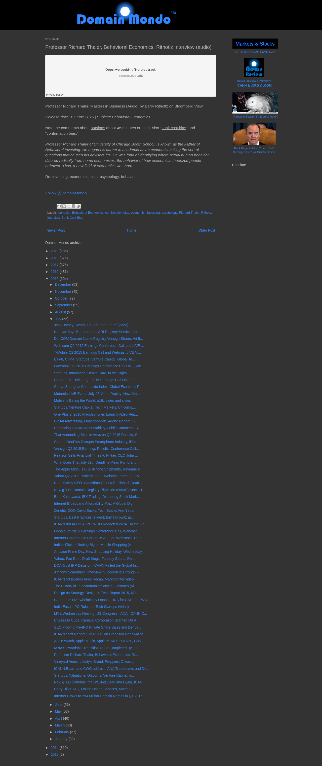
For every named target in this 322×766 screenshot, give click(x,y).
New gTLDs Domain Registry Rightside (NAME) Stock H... (99, 490)
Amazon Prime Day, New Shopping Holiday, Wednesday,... (100, 552)
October (61, 298)
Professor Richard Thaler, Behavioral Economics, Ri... (96, 655)
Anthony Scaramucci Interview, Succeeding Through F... (97, 572)
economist (138, 212)
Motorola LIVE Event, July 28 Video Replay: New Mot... (97, 394)
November (63, 291)
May (58, 711)
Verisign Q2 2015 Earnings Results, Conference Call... (96, 449)
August (61, 312)
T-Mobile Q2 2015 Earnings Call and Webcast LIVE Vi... (97, 352)
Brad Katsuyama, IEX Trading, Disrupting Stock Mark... (97, 497)
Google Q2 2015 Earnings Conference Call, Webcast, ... (98, 531)
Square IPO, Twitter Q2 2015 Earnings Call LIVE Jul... (96, 380)
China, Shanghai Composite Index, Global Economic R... (98, 387)
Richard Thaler (189, 212)
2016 (55, 272)
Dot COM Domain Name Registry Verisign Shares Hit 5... (98, 339)
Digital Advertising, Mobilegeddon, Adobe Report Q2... (96, 421)
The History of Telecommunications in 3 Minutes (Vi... (95, 586)
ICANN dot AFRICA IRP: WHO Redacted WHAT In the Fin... (100, 524)
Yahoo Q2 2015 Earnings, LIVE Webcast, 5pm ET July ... (98, 476)
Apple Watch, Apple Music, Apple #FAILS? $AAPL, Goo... (99, 641)
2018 (55, 258)
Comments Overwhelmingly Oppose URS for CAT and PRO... (102, 600)
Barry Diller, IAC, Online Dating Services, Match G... (94, 689)
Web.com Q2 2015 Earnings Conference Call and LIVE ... (99, 346)
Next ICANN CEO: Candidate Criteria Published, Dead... (98, 483)
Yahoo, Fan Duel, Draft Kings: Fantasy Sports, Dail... (95, 559)
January (61, 739)
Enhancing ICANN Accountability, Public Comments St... (98, 428)
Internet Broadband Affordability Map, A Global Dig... (95, 503)
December (63, 284)
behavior (64, 212)
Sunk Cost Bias (72, 218)
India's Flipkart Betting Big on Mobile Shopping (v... (93, 545)
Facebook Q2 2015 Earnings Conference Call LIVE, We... (99, 366)
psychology (169, 212)
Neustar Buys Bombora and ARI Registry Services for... (97, 332)
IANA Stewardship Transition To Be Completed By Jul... (97, 648)
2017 (55, 265)
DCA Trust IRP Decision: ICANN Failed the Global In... (96, 565)
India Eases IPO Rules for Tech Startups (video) (91, 607)
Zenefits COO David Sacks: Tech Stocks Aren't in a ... (96, 510)
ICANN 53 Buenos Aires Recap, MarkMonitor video (94, 579)
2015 (55, 279)
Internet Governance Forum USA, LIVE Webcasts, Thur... (98, 538)
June (59, 705)
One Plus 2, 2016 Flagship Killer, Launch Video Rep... (96, 414)
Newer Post (56, 230)
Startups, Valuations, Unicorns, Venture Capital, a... (94, 675)
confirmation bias (117, 212)
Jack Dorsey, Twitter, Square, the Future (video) (91, 325)
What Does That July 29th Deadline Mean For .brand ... (97, 462)
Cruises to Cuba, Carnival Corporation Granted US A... (96, 620)
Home (131, 230)
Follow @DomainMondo (66, 193)
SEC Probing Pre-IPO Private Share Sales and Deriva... (97, 627)
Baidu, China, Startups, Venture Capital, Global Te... (94, 359)
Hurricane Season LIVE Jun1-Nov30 (255, 116)
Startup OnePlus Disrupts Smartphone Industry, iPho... (96, 442)
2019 (55, 251)
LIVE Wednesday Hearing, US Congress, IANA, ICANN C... (100, 613)
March (60, 725)
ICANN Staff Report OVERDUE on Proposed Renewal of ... (100, 634)
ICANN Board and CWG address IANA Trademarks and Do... (101, 669)
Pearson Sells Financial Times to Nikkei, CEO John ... (96, 455)
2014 (55, 748)
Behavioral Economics (88, 212)
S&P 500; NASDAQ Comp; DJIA (255, 51)
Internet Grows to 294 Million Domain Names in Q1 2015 (98, 696)
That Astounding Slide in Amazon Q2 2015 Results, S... (97, 435)
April (59, 718)
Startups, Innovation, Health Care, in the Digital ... (92, 373)
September (64, 305)
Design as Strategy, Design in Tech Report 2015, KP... (96, 593)
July (58, 319)
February (62, 732)
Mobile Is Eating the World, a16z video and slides (92, 400)
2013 (55, 754)
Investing (153, 212)
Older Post (206, 230)
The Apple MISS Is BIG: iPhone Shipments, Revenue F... (98, 469)
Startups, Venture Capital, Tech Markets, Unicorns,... (95, 407)
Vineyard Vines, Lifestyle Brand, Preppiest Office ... (94, 662)
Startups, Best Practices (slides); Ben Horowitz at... (94, 517)
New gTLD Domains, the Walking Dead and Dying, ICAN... (99, 682)
